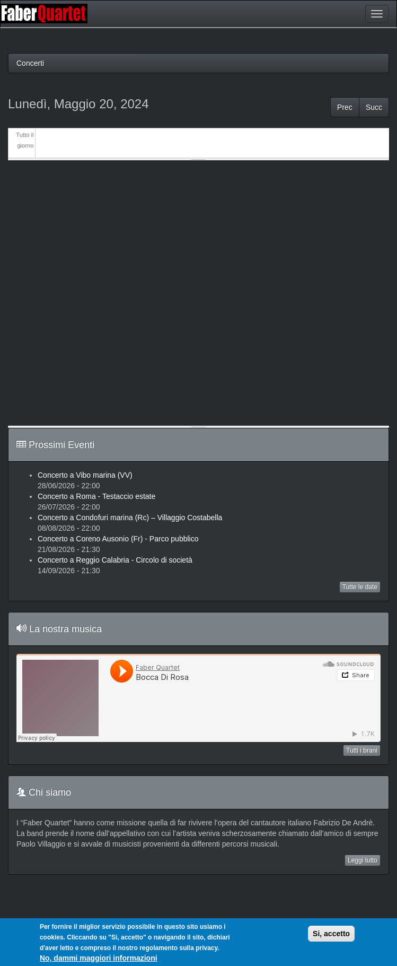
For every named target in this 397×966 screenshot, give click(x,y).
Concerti (30, 63)
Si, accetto (331, 933)
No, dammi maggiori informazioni (98, 958)
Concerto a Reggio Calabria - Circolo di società (115, 560)
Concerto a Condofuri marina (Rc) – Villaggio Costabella (130, 517)
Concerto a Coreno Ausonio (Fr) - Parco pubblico (118, 538)
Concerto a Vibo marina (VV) (85, 475)
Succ (374, 107)
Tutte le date (359, 587)
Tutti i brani (361, 750)
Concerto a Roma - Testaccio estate (96, 496)
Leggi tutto (362, 860)
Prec (344, 107)
